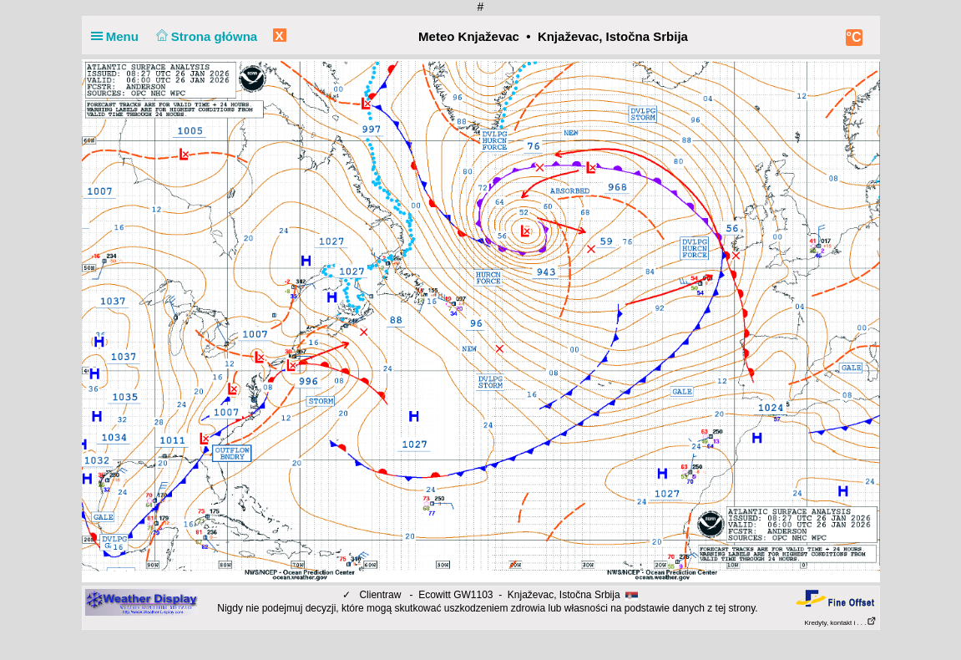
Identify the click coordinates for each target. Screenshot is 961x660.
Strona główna (204, 36)
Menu (118, 36)
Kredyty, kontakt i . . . (840, 623)
